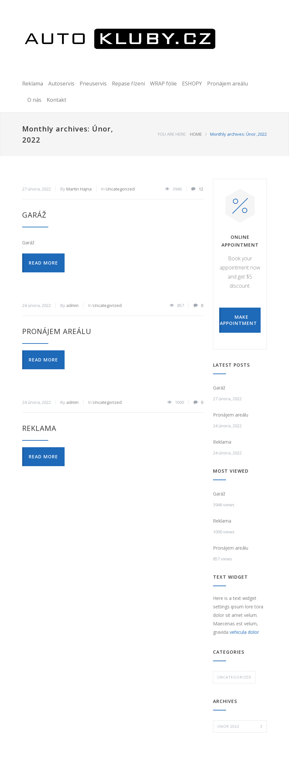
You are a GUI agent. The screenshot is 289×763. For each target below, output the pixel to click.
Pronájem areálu (227, 83)
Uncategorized (120, 189)
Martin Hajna (79, 189)
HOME (196, 134)
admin (72, 305)
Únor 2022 (240, 726)
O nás (34, 99)
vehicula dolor (244, 632)
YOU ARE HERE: (172, 134)
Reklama (32, 83)
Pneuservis (93, 83)
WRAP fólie (163, 83)
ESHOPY (192, 83)
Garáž (34, 215)
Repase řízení (128, 83)
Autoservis (61, 83)
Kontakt (56, 99)
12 (201, 189)
